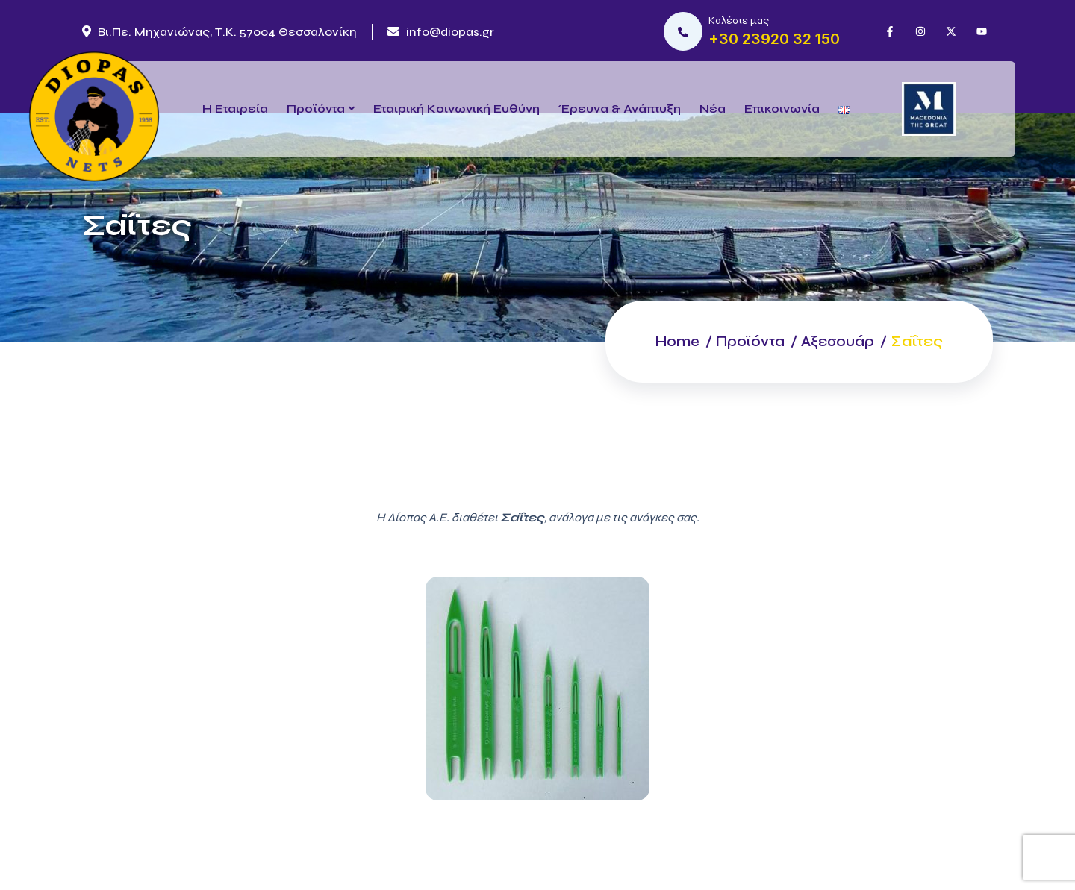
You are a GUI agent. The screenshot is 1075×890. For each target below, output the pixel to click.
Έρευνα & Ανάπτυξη (619, 108)
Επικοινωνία (782, 108)
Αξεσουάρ (835, 341)
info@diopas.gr (440, 32)
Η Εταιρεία (235, 108)
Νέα (712, 108)
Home (668, 341)
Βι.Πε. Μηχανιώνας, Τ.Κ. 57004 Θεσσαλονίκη (219, 32)
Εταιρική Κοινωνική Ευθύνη (456, 108)
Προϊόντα (316, 108)
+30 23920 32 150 (774, 39)
